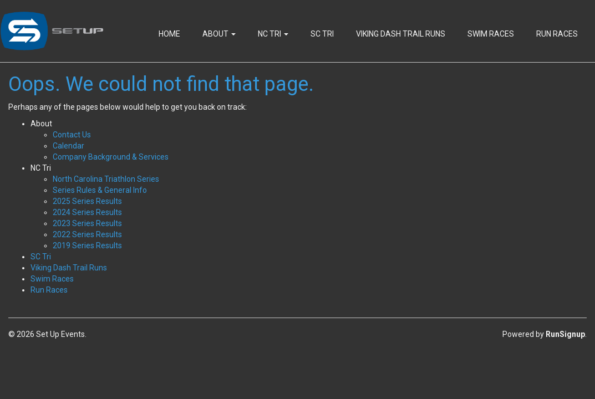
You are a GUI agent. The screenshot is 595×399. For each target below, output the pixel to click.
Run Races (557, 33)
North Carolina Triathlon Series (106, 179)
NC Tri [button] (273, 33)
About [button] (219, 33)
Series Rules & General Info (100, 190)
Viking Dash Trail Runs (400, 33)
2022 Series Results (87, 234)
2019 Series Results (87, 245)
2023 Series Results (87, 223)
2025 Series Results (87, 201)
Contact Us (72, 134)
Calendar (68, 145)
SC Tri (322, 33)
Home (169, 33)
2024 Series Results (87, 212)
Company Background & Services (111, 156)
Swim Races (490, 33)
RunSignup (565, 334)
